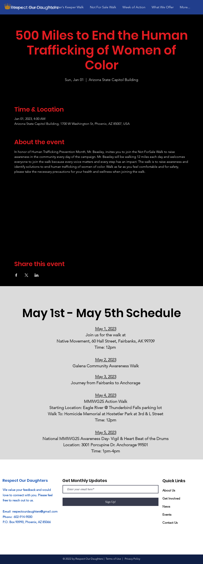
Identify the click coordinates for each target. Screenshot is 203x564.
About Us (168, 490)
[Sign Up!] (110, 502)
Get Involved (171, 498)
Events (166, 514)
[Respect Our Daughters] (36, 7)
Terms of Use (113, 558)
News (166, 506)
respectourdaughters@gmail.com (35, 511)
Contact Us (170, 523)
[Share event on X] (26, 275)
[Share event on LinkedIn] (37, 275)
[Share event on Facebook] (16, 275)
